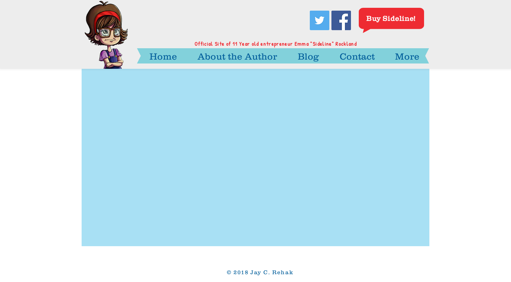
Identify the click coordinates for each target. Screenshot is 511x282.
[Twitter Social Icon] (319, 20)
